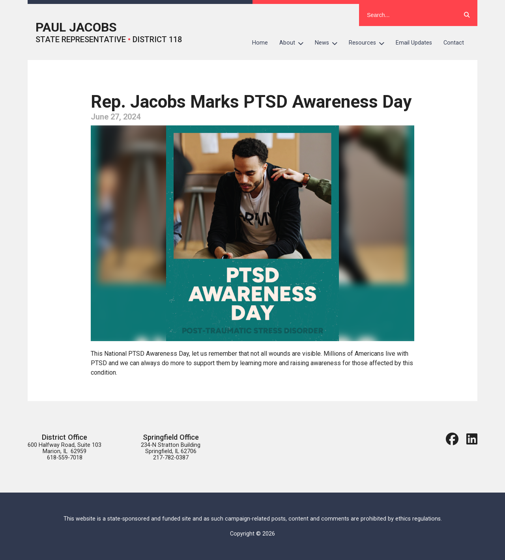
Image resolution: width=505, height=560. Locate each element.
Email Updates (414, 42)
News (329, 43)
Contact (453, 42)
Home (260, 42)
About (294, 43)
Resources (369, 43)
